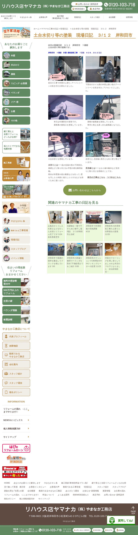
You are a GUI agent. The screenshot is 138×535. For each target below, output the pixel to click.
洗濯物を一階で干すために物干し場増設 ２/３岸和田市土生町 (75, 230)
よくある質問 (63, 494)
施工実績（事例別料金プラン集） (60, 17)
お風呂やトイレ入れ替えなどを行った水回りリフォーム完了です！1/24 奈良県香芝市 (55, 231)
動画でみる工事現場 (71, 486)
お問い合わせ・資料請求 (87, 4)
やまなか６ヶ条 (26, 17)
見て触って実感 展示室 (14, 486)
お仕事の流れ (119, 490)
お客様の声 (43, 17)
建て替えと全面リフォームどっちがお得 (109, 482)
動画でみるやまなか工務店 (50, 490)
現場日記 (78, 17)
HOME (7, 482)
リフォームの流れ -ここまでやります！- (15, 410)
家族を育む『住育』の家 (14, 490)
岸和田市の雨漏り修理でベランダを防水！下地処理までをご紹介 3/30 (75, 262)
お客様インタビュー (37, 486)
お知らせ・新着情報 (91, 490)
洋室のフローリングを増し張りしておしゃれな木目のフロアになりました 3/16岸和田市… (112, 264)
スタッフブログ (119, 486)
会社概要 (112, 17)
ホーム (36, 28)
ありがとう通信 (72, 490)
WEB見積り (79, 8)
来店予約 (95, 8)
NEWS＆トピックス (13, 420)
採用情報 (129, 17)
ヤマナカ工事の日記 (49, 28)
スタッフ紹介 (95, 17)
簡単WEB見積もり (81, 494)
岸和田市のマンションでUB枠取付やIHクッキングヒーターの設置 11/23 (94, 262)
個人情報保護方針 (12, 428)
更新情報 (106, 490)
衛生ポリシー (10, 498)
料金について (48, 494)
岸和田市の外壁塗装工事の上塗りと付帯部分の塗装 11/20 (112, 230)
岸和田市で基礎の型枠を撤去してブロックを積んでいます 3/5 (55, 262)
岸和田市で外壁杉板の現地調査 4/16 (93, 228)
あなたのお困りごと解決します (8, 17)
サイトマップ (9, 436)
